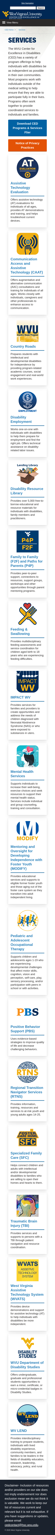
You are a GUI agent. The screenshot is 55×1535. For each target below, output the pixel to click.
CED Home (9, 30)
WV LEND (19, 1431)
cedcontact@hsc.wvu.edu (21, 1525)
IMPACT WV (21, 697)
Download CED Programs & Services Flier (27, 128)
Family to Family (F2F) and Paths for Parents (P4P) (27, 561)
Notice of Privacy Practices (27, 145)
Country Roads (23, 346)
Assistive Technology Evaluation (20, 187)
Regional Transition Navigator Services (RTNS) (27, 1092)
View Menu (10, 22)
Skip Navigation (27, 3)
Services (22, 30)
